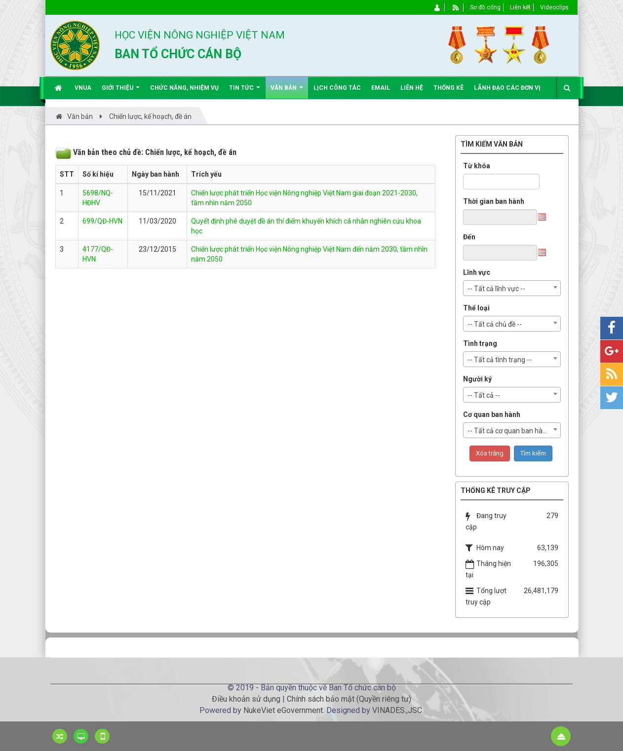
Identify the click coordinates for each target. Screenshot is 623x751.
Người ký (477, 379)
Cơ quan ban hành (491, 414)
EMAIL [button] (380, 87)
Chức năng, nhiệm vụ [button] (184, 87)
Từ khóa (476, 166)
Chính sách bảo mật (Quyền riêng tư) (349, 699)
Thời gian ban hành (493, 201)
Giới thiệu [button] (121, 91)
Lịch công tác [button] (337, 87)
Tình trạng (480, 343)
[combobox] (512, 288)
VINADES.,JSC (397, 710)
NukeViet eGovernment (283, 710)
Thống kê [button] (448, 87)
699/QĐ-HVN (102, 221)
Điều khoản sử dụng (246, 699)
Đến (469, 237)
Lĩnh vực (476, 272)
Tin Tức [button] (244, 91)
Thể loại (476, 308)
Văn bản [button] (287, 91)
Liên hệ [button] (411, 87)
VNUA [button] (83, 87)
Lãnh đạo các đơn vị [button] (507, 87)
